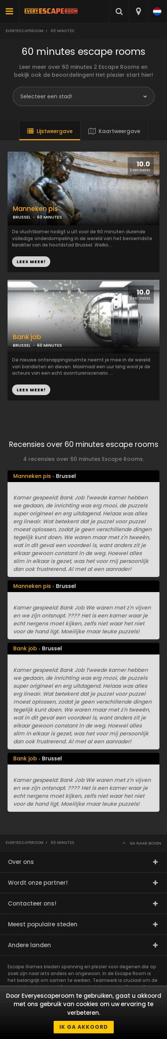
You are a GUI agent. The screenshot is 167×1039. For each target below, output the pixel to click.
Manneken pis (35, 209)
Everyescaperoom (24, 31)
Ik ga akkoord (83, 1027)
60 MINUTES (49, 217)
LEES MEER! (31, 262)
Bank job (27, 337)
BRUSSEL (22, 217)
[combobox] (138, 11)
